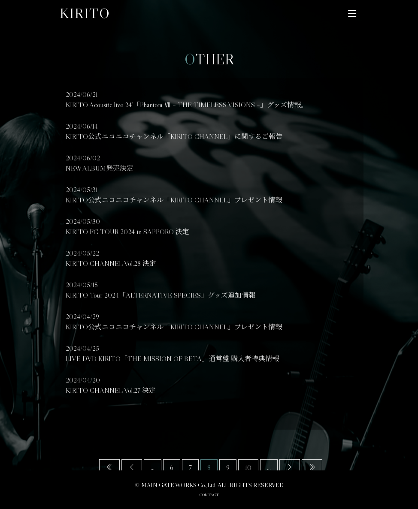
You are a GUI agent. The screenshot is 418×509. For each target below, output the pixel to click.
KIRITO (85, 13)
